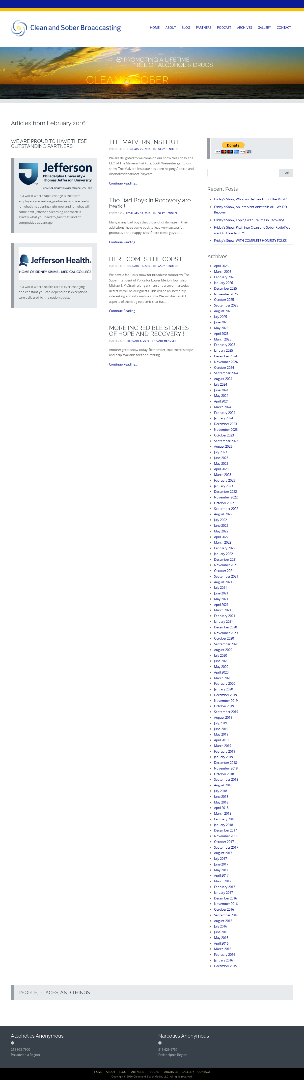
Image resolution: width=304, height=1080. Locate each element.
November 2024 (226, 362)
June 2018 (221, 796)
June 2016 (221, 932)
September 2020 (226, 644)
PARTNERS (203, 27)
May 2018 (221, 802)
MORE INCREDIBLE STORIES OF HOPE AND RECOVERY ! (149, 330)
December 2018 (225, 762)
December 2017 (225, 830)
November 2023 (226, 429)
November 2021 (226, 565)
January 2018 (223, 825)
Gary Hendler (168, 149)
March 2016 (222, 949)
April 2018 (221, 807)
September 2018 (226, 779)
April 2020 (221, 672)
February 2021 (224, 616)
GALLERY (264, 27)
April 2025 (221, 333)
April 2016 (221, 943)
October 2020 (224, 638)
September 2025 (226, 305)
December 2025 (225, 288)
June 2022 (221, 525)
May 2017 (221, 870)
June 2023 (221, 458)
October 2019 (224, 706)
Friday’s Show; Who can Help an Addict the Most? (250, 199)
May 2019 (221, 734)
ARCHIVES (244, 27)
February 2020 (224, 683)
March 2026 (222, 271)
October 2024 (224, 367)
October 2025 (224, 299)
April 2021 (221, 604)
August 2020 (223, 650)
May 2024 (221, 395)
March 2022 (222, 542)
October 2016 (224, 909)
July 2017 (220, 858)
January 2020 (223, 689)
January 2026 (223, 282)
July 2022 (220, 520)
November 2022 (226, 497)
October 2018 (224, 774)
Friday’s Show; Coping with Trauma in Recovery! (249, 220)
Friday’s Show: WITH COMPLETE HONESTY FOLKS (250, 240)
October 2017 (224, 841)
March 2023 (222, 474)
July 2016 (220, 926)
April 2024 (221, 401)
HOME (155, 27)
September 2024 (226, 373)
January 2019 (223, 757)
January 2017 (223, 892)
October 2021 (224, 570)
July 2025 (220, 316)
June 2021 (221, 593)
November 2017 (226, 836)
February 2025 (224, 344)
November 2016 (226, 903)
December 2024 (225, 356)
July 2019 (220, 723)
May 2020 (221, 666)
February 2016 (224, 954)
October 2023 (224, 435)
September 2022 (226, 508)
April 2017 (221, 875)
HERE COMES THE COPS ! (145, 259)
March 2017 (222, 881)
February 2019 (224, 751)
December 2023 (225, 424)
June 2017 (221, 864)
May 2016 (221, 937)
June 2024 (221, 390)
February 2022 (224, 548)
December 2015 (225, 966)
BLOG (186, 27)
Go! (286, 172)
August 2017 (223, 853)
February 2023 (224, 480)
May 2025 (221, 328)
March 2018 (222, 813)
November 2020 (226, 633)
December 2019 (225, 695)
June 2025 (221, 322)
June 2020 (221, 661)
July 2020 (220, 655)
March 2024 (222, 407)
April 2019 (221, 740)
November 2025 (226, 294)
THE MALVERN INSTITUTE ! (147, 142)
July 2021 (220, 587)
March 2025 (222, 339)
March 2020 (222, 678)
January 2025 (223, 350)
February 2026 (224, 277)
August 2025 (223, 311)
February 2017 (224, 887)
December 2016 (225, 898)
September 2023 (226, 441)
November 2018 (226, 768)
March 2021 (222, 610)
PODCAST (224, 27)
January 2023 (223, 486)
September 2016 (226, 915)
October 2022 (224, 503)
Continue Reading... (123, 183)
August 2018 (223, 785)
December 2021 (225, 559)
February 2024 (224, 412)
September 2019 (226, 712)
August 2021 (223, 582)
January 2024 (223, 418)
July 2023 (220, 452)
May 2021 (221, 599)
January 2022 (223, 554)
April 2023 (221, 469)
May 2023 (221, 463)
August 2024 (223, 378)
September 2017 (226, 847)
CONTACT (284, 27)
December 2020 (225, 627)
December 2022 (225, 491)
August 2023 (223, 446)
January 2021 (223, 621)
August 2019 (223, 717)
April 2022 (221, 537)
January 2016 (223, 960)
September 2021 (226, 576)
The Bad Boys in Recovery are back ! (150, 203)
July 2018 (220, 791)
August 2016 (223, 921)
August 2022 (223, 514)
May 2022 (221, 531)
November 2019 (226, 700)
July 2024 (220, 384)
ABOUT (171, 27)
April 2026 (221, 266)
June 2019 (221, 729)
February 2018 (224, 819)
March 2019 (222, 745)
